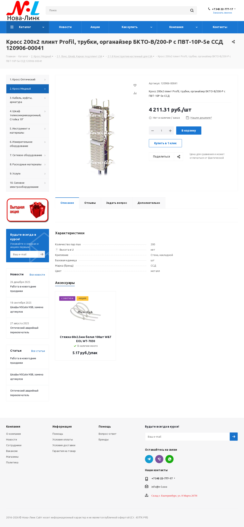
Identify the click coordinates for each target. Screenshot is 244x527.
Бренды (104, 439)
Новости (11, 439)
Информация (62, 426)
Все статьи (38, 350)
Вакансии (12, 450)
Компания (13, 426)
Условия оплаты (62, 439)
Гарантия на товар (64, 450)
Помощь (57, 433)
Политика (12, 462)
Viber (159, 459)
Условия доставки (63, 445)
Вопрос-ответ (108, 433)
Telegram (149, 459)
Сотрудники (13, 445)
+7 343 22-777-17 (222, 9)
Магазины (12, 456)
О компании (13, 433)
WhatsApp (169, 459)
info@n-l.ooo (159, 486)
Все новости (37, 274)
